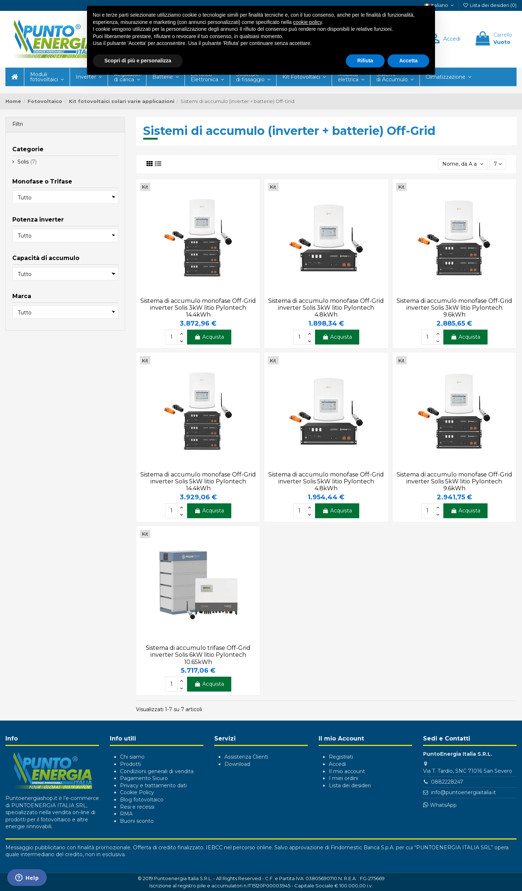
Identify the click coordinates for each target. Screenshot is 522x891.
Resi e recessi (137, 807)
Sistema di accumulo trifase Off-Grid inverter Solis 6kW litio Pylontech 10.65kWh (198, 654)
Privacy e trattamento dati (153, 785)
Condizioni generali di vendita (157, 771)
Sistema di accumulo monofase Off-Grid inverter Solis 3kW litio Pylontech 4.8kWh (326, 307)
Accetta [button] (408, 60)
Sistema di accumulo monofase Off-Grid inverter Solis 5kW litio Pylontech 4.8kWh (326, 481)
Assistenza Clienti (246, 757)
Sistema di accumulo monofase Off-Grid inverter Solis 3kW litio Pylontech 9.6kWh (454, 307)
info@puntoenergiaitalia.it (463, 792)
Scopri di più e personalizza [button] (137, 60)
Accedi (337, 764)
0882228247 (447, 782)
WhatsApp (443, 805)
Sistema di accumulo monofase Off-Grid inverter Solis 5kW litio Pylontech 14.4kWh (198, 481)
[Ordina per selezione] (463, 164)
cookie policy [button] (307, 22)
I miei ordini (343, 778)
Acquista (209, 337)
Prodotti (130, 764)
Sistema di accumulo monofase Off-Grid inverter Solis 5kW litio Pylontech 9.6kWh (454, 481)
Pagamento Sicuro (144, 778)
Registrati (341, 757)
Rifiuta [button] (365, 60)
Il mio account (347, 771)
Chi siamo (132, 757)
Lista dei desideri (350, 785)
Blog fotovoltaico (141, 799)
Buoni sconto (137, 821)
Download (237, 764)
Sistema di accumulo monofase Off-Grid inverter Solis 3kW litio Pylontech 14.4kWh (198, 307)
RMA (126, 813)
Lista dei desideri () (490, 5)
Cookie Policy (137, 792)
